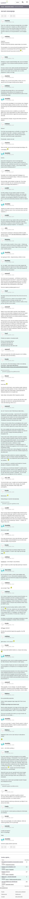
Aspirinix (7, 20)
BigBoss (7, 693)
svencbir (7, 826)
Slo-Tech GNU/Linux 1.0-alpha (19, 234)
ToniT (6, 291)
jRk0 (6, 790)
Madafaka (7, 239)
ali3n (6, 228)
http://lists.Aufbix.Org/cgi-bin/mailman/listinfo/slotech (14, 367)
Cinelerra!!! (3, 561)
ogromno (9, 601)
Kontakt (3, 896)
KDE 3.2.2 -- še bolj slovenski (9, 876)
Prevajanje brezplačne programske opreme (12, 861)
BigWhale (7, 655)
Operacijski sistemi (10, 884)
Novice (7, 869)
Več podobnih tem (4, 887)
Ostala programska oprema (15, 879)
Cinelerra (9, 619)
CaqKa (7, 806)
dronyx (3, 863)
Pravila (2, 891)
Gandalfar (7, 98)
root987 (7, 188)
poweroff (7, 273)
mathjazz (7, 36)
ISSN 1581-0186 (18, 896)
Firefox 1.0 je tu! (6, 871)
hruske (7, 359)
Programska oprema (10, 864)
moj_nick (7, 477)
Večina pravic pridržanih (20, 891)
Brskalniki (11, 869)
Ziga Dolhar (8, 569)
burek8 (7, 751)
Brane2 (7, 376)
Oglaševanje (18, 894)
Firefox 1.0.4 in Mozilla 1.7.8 (8, 866)
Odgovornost (4, 894)
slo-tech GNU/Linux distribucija (9, 881)
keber (6, 57)
